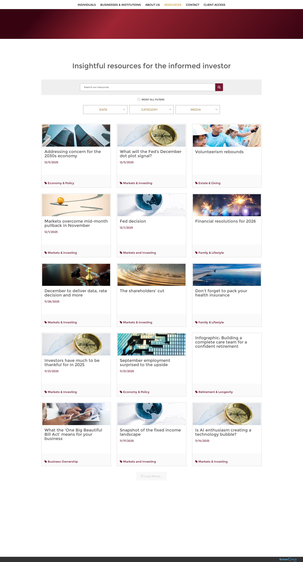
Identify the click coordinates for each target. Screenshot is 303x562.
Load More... (151, 467)
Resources (172, 6)
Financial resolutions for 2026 (225, 211)
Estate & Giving (207, 174)
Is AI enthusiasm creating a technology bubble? (223, 423)
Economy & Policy (59, 174)
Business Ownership (61, 452)
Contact (192, 6)
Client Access (214, 6)
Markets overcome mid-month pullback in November (76, 214)
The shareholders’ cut (142, 281)
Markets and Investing (138, 243)
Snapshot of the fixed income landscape (150, 423)
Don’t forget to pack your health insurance (221, 283)
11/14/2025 (205, 430)
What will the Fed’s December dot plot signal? (150, 144)
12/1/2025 (51, 222)
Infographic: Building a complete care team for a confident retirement (221, 332)
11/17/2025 (127, 431)
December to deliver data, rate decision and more (75, 283)
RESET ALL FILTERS (150, 90)
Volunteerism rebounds (219, 142)
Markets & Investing (136, 174)
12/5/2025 (51, 153)
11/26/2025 (51, 292)
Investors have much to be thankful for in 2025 (72, 353)
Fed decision (133, 211)
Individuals (87, 6)
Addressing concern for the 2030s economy (72, 144)
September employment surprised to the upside (145, 353)
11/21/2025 (51, 362)
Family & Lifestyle (209, 243)
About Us (152, 6)
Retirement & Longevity (214, 382)
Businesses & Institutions (120, 6)
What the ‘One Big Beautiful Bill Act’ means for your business (73, 425)
